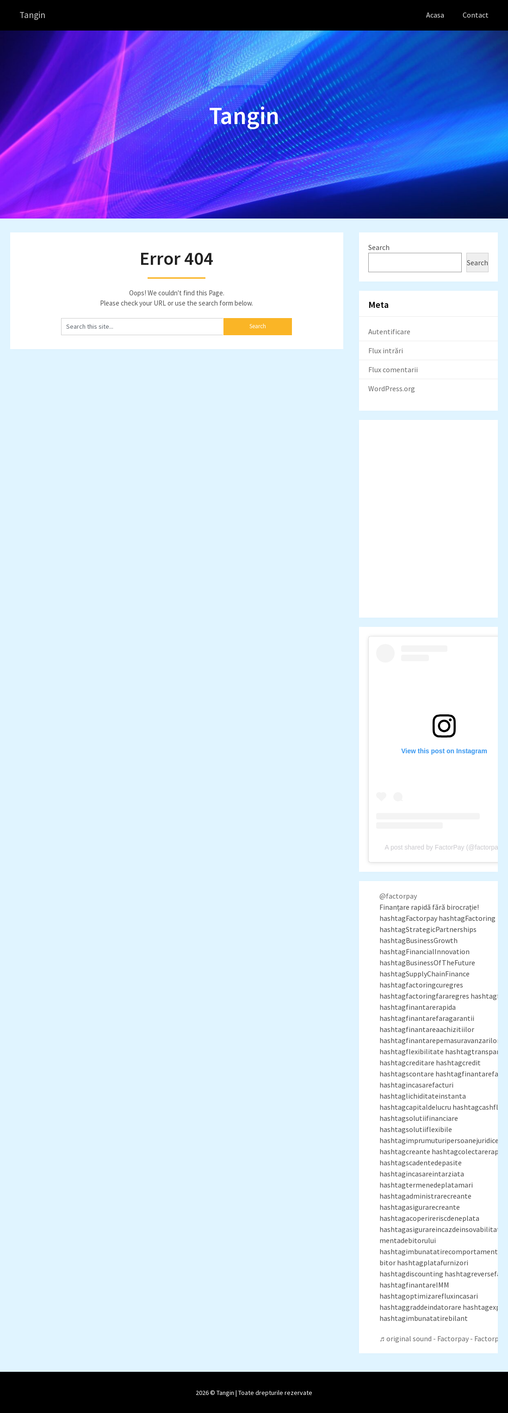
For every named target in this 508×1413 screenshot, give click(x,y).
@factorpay (398, 895)
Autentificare (389, 331)
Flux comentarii (393, 369)
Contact (476, 14)
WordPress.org (391, 388)
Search (379, 246)
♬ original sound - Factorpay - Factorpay (442, 1338)
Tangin (32, 15)
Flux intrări (385, 350)
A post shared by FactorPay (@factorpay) (444, 846)
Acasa (435, 14)
